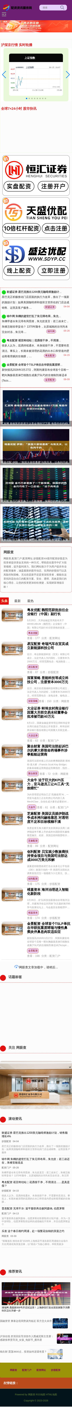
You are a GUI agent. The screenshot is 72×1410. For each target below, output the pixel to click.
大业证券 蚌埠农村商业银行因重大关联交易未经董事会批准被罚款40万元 (47, 712)
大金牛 (31, 807)
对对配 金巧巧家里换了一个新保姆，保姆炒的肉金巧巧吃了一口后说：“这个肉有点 (36, 501)
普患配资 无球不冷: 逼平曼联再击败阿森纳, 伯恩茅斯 (33, 1208)
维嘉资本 (33, 912)
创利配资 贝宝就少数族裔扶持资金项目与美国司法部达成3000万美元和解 (47, 856)
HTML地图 (51, 1394)
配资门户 (26, 1370)
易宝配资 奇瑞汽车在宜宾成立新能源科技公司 (47, 646)
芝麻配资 (33, 840)
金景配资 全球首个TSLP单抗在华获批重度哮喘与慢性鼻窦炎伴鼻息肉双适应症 (48, 928)
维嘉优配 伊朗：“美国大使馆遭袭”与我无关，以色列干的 (34, 462)
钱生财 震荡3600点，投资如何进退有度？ (23, 1351)
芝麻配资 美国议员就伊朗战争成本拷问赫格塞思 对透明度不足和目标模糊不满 (47, 818)
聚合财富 (33, 773)
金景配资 (50, 379)
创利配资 (33, 878)
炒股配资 (55, 1370)
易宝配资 (33, 667)
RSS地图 (40, 1394)
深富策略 (33, 701)
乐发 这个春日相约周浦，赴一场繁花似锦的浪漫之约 (33, 1231)
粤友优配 (33, 633)
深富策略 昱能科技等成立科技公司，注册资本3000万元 (47, 680)
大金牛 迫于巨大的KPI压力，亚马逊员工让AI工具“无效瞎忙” (48, 784)
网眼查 (13, 1370)
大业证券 (33, 735)
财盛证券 (50, 307)
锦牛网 (51, 331)
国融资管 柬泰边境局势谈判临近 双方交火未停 (26, 1320)
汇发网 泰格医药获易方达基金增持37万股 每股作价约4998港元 (36, 423)
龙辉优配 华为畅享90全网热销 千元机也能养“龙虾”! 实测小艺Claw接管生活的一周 (36, 539)
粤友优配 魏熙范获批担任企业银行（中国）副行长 (47, 612)
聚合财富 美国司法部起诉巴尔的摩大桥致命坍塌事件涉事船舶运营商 (47, 750)
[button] (4, 74)
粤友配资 (50, 355)
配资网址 (41, 1370)
